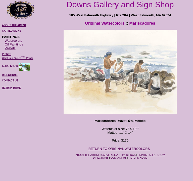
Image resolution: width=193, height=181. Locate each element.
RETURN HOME (11, 87)
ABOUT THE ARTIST (87, 155)
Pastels (10, 48)
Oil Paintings (14, 44)
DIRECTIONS (101, 157)
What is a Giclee (11, 58)
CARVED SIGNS (110, 155)
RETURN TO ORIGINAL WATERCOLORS (119, 149)
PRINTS (142, 155)
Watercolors (13, 40)
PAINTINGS (129, 155)
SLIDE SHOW (10, 66)
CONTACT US (119, 157)
